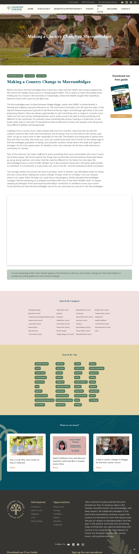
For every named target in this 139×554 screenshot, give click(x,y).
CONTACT (125, 9)
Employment (58, 507)
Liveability (57, 514)
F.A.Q (33, 518)
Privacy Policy (36, 521)
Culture (56, 518)
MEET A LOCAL (100, 9)
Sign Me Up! (121, 116)
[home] (15, 8)
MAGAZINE (112, 9)
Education (57, 521)
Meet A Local (36, 510)
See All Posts (69, 478)
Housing (56, 510)
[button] (43, 8)
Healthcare (57, 525)
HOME (30, 9)
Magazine (35, 514)
